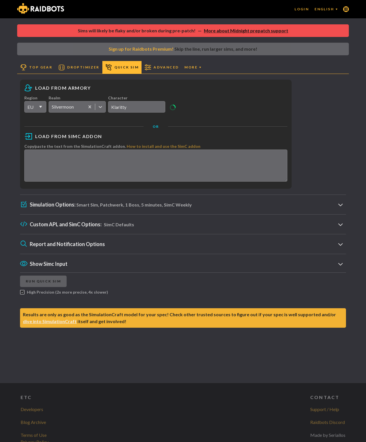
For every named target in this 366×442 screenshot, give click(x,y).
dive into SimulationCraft (50, 326)
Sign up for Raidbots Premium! (141, 49)
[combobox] (52, 106)
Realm (54, 97)
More (192, 67)
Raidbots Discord (327, 422)
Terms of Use (34, 435)
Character (118, 97)
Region (30, 97)
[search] (136, 107)
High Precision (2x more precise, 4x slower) (64, 297)
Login (302, 9)
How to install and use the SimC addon (163, 146)
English (326, 9)
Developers (32, 409)
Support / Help (324, 409)
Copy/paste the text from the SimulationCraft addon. (112, 146)
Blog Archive (33, 422)
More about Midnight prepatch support (246, 30)
